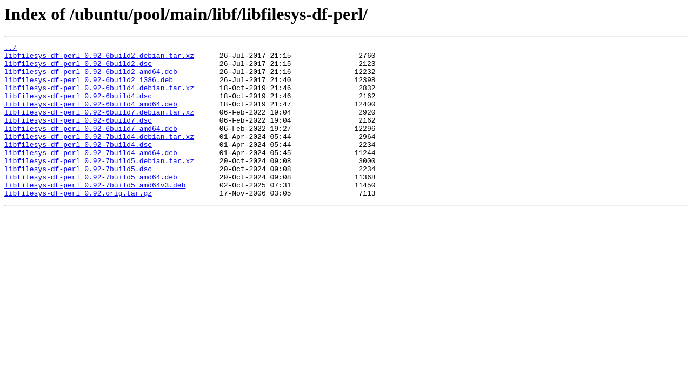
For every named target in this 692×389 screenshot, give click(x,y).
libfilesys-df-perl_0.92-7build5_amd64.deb (90, 204)
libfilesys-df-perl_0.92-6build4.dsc (78, 107)
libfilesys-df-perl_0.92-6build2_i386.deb (88, 87)
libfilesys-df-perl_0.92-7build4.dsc (78, 165)
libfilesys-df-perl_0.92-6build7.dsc (78, 136)
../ (10, 48)
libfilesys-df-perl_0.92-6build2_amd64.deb (90, 78)
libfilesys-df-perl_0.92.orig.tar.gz (78, 224)
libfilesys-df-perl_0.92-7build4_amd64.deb (90, 175)
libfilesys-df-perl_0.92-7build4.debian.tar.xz (99, 155)
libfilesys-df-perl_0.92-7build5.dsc (78, 194)
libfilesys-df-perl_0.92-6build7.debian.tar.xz (99, 126)
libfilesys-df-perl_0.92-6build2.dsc (78, 68)
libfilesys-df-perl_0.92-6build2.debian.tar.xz (99, 58)
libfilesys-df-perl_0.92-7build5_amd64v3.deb (94, 214)
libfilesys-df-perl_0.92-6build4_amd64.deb (90, 117)
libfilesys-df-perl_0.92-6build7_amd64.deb (90, 146)
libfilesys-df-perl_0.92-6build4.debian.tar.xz (99, 97)
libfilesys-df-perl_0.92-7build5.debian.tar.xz (99, 185)
